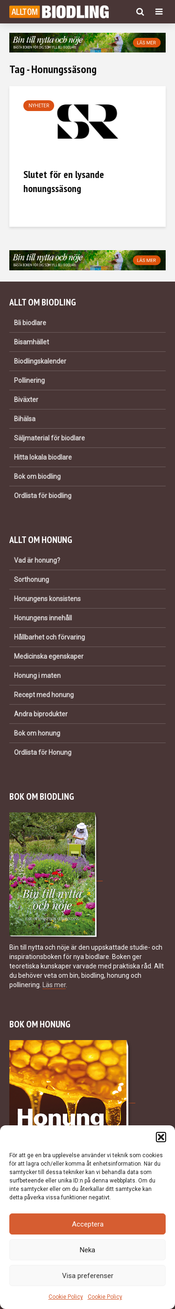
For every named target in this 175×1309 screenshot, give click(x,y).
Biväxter (26, 399)
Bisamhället (31, 342)
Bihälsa (24, 419)
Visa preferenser (87, 1276)
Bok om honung (37, 733)
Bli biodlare (30, 323)
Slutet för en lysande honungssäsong (63, 181)
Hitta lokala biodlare (43, 457)
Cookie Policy (66, 1297)
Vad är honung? (37, 560)
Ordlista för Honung (42, 752)
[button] (161, 1137)
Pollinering (29, 380)
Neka (87, 1250)
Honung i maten (37, 675)
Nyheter (38, 105)
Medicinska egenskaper (49, 656)
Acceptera (88, 1224)
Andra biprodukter (41, 714)
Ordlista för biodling (42, 495)
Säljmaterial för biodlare (49, 438)
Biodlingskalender (40, 361)
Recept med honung (44, 695)
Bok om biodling (37, 476)
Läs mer (54, 985)
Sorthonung (31, 579)
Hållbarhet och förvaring (49, 637)
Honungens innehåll (43, 618)
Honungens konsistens (47, 598)
